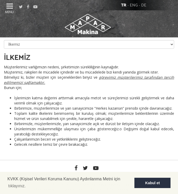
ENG (134, 5)
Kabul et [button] (152, 183)
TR (123, 5)
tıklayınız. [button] (17, 186)
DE (143, 5)
